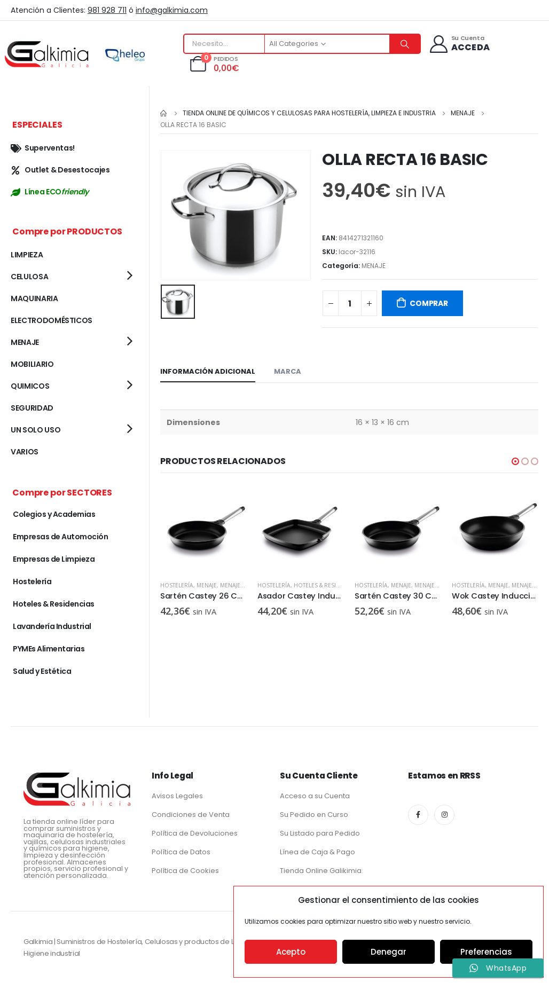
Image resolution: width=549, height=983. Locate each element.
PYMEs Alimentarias (48, 648)
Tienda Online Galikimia (321, 871)
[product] (203, 529)
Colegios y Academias (54, 514)
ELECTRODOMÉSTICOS (51, 320)
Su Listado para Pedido (320, 833)
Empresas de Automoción (60, 536)
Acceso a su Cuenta (315, 796)
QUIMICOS (30, 386)
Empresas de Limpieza (54, 559)
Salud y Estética (42, 671)
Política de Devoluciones (195, 833)
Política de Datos (181, 852)
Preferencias (486, 951)
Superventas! (43, 148)
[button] (515, 461)
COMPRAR (429, 303)
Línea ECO (50, 191)
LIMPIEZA (27, 254)
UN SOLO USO (35, 429)
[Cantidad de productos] (350, 303)
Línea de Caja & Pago (317, 852)
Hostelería (176, 585)
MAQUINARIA (34, 298)
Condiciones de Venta (191, 814)
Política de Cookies (185, 871)
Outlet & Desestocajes (60, 169)
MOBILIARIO (32, 364)
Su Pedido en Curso (314, 814)
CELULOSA (29, 276)
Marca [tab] (287, 371)
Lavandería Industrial (52, 626)
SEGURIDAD (32, 408)
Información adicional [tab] (207, 371)
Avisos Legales (177, 796)
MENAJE (374, 265)
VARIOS (24, 451)
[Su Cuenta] (459, 44)
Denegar (388, 951)
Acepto (290, 951)
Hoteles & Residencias (327, 585)
